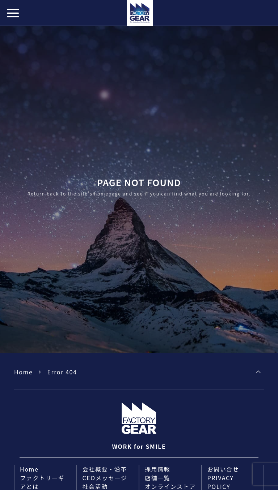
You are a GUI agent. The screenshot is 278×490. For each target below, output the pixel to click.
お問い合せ (223, 469)
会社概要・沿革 (105, 469)
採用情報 (157, 469)
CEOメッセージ (105, 477)
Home (23, 372)
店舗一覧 (157, 477)
